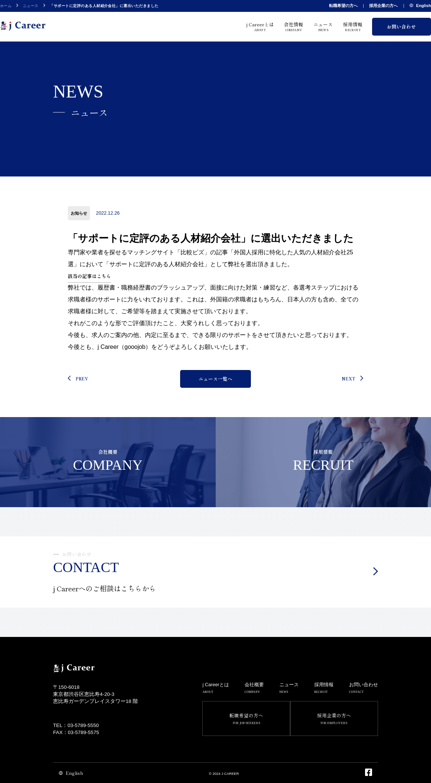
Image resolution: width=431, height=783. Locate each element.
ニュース (31, 6)
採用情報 (352, 26)
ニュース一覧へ (215, 378)
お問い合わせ (401, 26)
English (420, 6)
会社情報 (293, 26)
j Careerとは (260, 26)
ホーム (5, 6)
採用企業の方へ (383, 5)
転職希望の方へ (343, 5)
